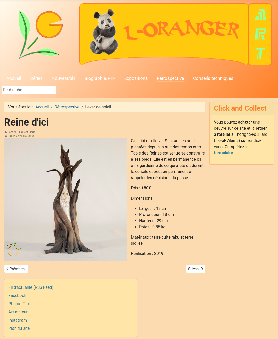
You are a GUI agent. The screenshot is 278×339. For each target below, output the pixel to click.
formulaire (223, 152)
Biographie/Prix (100, 78)
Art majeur (18, 312)
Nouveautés (63, 78)
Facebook (17, 295)
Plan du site (19, 328)
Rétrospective (170, 78)
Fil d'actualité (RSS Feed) (30, 287)
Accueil (14, 78)
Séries (36, 78)
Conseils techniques (213, 78)
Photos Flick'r (20, 303)
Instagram (17, 320)
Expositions (136, 78)
